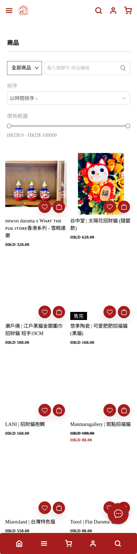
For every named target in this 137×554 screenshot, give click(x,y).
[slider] (9, 126)
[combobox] (68, 98)
